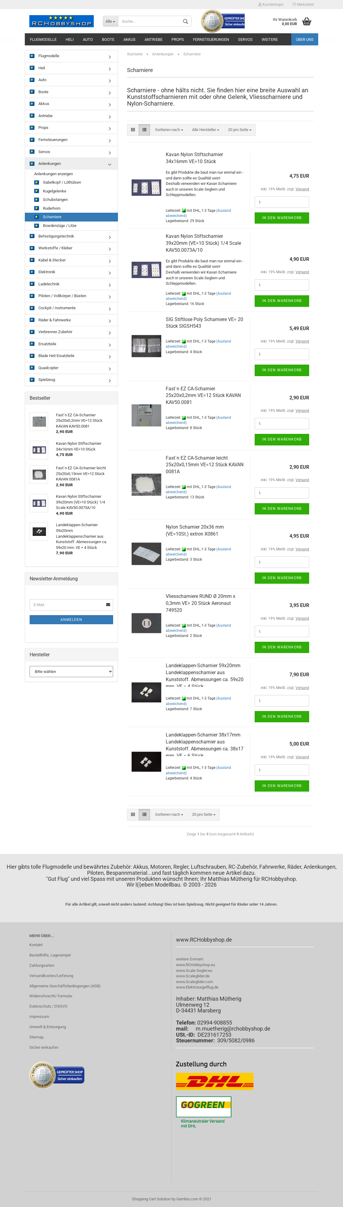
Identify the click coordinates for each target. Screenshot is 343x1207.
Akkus (129, 39)
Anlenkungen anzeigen (53, 174)
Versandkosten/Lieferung (51, 975)
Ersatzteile (43, 344)
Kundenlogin (270, 4)
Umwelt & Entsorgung (47, 1027)
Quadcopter (44, 368)
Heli (70, 39)
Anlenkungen (45, 163)
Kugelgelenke (50, 191)
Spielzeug (42, 379)
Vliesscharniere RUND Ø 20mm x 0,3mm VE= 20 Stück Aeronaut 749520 (200, 603)
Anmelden (71, 620)
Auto (88, 39)
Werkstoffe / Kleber (51, 248)
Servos (245, 39)
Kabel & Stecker (48, 260)
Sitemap (36, 1037)
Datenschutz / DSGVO (48, 1006)
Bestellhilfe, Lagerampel (50, 955)
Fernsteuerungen (211, 39)
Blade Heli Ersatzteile (52, 356)
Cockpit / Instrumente (53, 308)
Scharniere (47, 217)
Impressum (39, 1016)
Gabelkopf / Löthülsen (57, 182)
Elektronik (42, 272)
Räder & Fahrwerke (50, 320)
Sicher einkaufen (43, 1047)
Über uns (305, 39)
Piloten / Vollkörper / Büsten (58, 296)
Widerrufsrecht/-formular (50, 996)
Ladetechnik (45, 284)
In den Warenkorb (282, 218)
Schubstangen (51, 199)
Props (178, 39)
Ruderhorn (47, 208)
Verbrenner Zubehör (51, 332)
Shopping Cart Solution (151, 1199)
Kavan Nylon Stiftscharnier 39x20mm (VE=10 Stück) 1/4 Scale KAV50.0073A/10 (203, 243)
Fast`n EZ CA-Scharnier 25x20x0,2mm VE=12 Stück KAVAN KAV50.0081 (203, 395)
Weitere (270, 39)
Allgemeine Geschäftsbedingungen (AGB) (65, 986)
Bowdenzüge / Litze (55, 225)
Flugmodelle (43, 39)
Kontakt (36, 945)
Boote (108, 39)
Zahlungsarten (41, 965)
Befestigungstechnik (52, 236)
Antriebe (153, 39)
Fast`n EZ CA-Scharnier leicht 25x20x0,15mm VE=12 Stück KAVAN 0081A (204, 465)
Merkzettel (303, 4)
